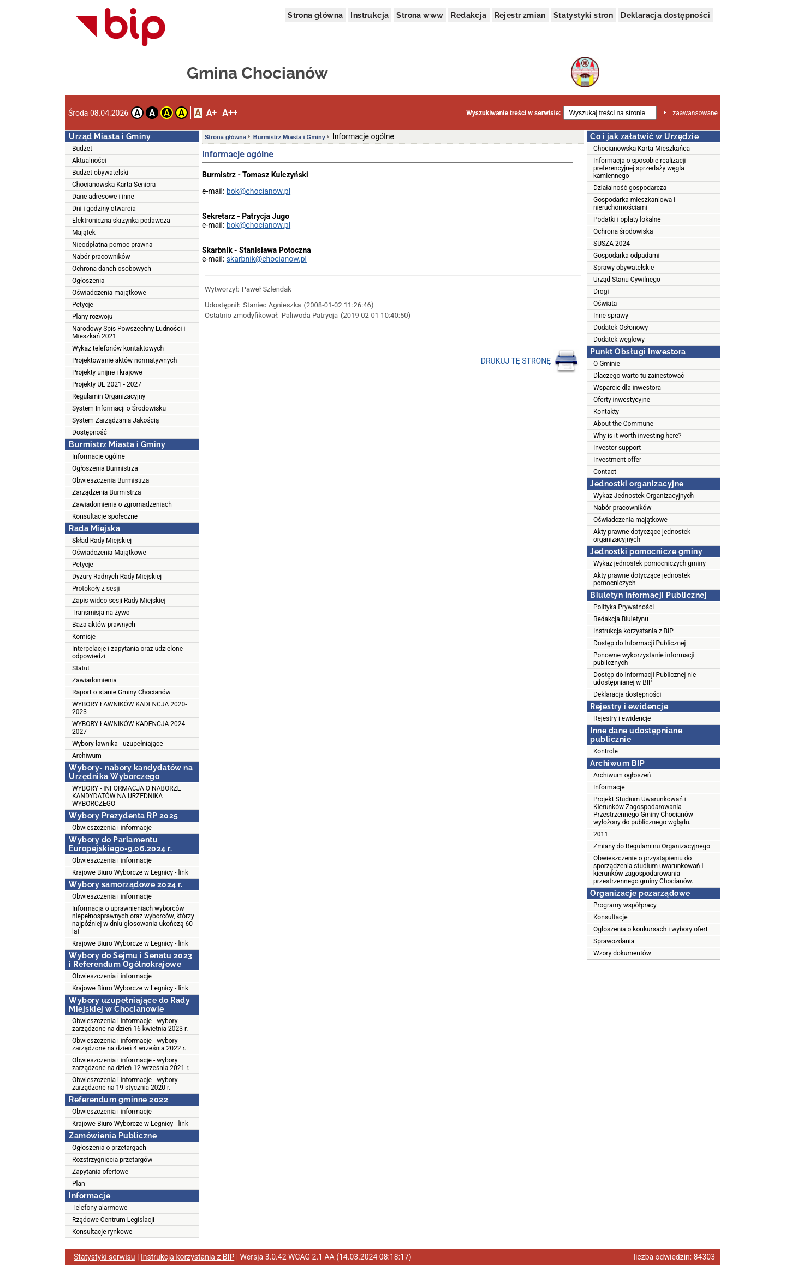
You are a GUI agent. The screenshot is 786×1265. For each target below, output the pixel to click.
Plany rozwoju (92, 316)
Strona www (419, 15)
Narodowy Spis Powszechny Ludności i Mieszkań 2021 (128, 332)
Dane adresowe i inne (103, 196)
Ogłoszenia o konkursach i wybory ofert (650, 929)
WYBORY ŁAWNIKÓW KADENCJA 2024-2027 (129, 727)
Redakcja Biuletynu (620, 619)
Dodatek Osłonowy (620, 327)
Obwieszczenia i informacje (112, 828)
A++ (229, 113)
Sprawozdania (613, 941)
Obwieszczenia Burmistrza (110, 480)
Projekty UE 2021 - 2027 (106, 384)
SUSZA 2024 (611, 243)
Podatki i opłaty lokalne (627, 219)
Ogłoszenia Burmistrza (105, 468)
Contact (604, 472)
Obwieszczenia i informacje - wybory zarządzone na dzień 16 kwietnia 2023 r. (130, 1024)
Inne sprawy (610, 315)
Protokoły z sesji (96, 588)
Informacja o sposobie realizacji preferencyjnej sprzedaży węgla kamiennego (639, 168)
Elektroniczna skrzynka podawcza (121, 220)
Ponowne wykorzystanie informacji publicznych (643, 659)
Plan (78, 1183)
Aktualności (89, 160)
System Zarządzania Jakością (115, 420)
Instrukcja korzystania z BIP (633, 631)
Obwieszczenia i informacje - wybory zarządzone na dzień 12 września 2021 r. (131, 1064)
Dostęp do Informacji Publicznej (639, 643)
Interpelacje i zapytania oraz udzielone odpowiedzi (127, 652)
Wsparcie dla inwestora (627, 387)
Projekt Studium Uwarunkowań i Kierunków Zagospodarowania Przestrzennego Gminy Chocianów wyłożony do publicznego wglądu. (643, 810)
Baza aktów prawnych (103, 624)
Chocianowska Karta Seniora (114, 184)
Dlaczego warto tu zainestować (638, 375)
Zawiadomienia (94, 680)
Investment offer (617, 460)
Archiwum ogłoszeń (622, 775)
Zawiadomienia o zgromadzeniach (122, 504)
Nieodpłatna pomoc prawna (112, 244)
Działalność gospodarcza (629, 188)
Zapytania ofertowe (100, 1171)
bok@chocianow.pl (258, 191)
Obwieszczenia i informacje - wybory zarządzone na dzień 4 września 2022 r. (129, 1044)
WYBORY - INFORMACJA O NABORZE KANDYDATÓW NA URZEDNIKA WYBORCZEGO (126, 796)
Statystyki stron (583, 15)
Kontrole (605, 751)
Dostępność (89, 432)
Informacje (609, 787)
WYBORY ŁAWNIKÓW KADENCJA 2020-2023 (129, 708)
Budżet (82, 148)
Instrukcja (369, 15)
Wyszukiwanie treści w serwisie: (513, 113)
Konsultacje (610, 917)
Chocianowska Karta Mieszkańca (641, 148)
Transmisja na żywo (101, 612)
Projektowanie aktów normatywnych (124, 360)
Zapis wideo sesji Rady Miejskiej (118, 600)
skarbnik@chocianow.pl (267, 258)
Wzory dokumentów (622, 953)
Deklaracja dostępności (665, 15)
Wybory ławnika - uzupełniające (117, 743)
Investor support (617, 448)
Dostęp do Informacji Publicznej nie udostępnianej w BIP (644, 678)
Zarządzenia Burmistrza (106, 492)
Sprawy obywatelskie (623, 267)
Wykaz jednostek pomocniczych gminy (649, 563)
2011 (600, 834)
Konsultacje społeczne (105, 516)
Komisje (84, 636)
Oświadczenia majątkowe (109, 292)
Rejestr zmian (520, 15)
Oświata (605, 303)
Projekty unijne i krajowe (107, 372)
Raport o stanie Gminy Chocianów (121, 692)
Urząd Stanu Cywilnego (626, 279)
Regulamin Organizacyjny (108, 396)
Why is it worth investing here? (637, 436)
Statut (81, 668)
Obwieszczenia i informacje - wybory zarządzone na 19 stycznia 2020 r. (124, 1083)
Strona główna (315, 15)
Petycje (82, 304)
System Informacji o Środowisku (119, 408)
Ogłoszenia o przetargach (109, 1147)
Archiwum (87, 755)
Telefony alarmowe (99, 1207)
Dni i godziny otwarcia (104, 208)
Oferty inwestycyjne (621, 399)
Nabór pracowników (101, 256)
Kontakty (606, 411)
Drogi (601, 291)
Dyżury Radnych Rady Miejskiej (117, 576)
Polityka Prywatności (623, 607)
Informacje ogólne (98, 456)
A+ (211, 113)
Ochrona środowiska (623, 231)
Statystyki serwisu (104, 1256)
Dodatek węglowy (619, 339)
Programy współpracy (625, 905)
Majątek (84, 232)
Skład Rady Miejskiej (102, 540)
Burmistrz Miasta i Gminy (289, 137)
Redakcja (468, 15)
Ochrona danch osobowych (111, 268)
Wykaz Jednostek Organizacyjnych (643, 496)
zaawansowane (695, 113)
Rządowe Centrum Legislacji (113, 1220)
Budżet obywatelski (100, 172)
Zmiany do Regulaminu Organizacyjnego (651, 846)
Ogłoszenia (88, 280)
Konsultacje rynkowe (102, 1232)
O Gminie (606, 363)
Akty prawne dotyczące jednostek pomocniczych (641, 579)
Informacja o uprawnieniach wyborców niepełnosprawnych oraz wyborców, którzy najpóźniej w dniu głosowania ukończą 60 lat (133, 920)
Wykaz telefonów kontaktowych (118, 348)
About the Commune (623, 423)
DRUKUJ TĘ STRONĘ (530, 361)
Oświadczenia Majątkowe (109, 552)
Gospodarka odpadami (626, 255)
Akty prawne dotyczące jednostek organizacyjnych (641, 535)
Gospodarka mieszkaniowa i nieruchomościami (634, 203)
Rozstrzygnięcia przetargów (112, 1159)
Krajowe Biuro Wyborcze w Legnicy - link (130, 872)
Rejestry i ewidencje (622, 718)
